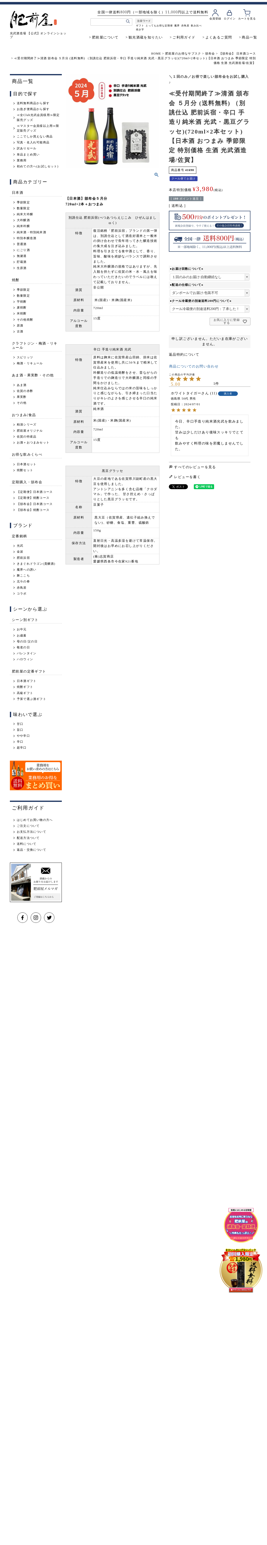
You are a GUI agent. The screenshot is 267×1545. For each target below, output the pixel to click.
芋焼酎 (22, 301)
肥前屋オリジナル (30, 430)
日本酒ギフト (26, 681)
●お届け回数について (187, 268)
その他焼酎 (25, 319)
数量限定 (23, 208)
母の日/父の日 (27, 641)
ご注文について (28, 826)
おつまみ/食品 (24, 414)
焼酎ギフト (25, 687)
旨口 (20, 730)
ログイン (229, 18)
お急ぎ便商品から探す (33, 109)
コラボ (22, 593)
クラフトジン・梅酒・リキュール (35, 345)
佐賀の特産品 (26, 436)
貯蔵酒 (22, 262)
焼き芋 (139, 29)
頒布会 (210, 53)
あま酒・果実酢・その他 (33, 375)
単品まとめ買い (28, 154)
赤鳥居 (185, 25)
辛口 (20, 741)
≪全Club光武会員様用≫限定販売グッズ (38, 117)
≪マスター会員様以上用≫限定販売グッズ (38, 128)
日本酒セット (26, 464)
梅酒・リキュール (30, 363)
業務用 (22, 160)
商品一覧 (249, 37)
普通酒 (22, 244)
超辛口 (22, 747)
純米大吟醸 (25, 214)
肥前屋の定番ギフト (29, 671)
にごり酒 (23, 250)
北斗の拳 (23, 581)
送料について (26, 844)
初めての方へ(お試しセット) (38, 166)
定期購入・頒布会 (27, 482)
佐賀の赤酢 (25, 391)
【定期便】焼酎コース (33, 498)
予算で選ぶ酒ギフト (31, 699)
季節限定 (23, 202)
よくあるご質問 (218, 37)
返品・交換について (31, 849)
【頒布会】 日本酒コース (237, 53)
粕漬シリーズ (26, 424)
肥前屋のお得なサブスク (183, 53)
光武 (20, 545)
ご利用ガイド (184, 37)
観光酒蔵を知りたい (146, 37)
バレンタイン (26, 653)
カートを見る (247, 18)
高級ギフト (25, 693)
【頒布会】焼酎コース (33, 510)
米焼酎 (22, 313)
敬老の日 (23, 647)
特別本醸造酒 (26, 238)
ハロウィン (25, 659)
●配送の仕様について (187, 285)
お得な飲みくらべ (27, 454)
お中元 (22, 629)
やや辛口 (23, 735)
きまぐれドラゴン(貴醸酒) (36, 563)
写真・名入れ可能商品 (33, 142)
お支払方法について (31, 831)
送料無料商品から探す (33, 103)
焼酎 (16, 279)
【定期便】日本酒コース (35, 492)
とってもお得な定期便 (158, 25)
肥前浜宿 (23, 558)
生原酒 (22, 268)
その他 (22, 403)
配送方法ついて (28, 838)
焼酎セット (25, 470)
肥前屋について (105, 37)
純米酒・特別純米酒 (31, 232)
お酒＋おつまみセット (33, 442)
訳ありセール (26, 148)
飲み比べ (195, 25)
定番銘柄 (19, 536)
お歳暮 (22, 635)
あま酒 (22, 385)
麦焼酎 (22, 307)
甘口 (20, 724)
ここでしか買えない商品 (35, 136)
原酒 (20, 325)
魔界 (176, 25)
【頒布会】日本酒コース (35, 504)
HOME (156, 53)
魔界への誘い (26, 569)
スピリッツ (25, 357)
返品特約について (184, 354)
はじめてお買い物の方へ (35, 820)
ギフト (139, 25)
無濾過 (22, 256)
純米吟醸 (23, 226)
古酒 (20, 331)
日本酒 (17, 192)
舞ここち (23, 575)
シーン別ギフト (25, 619)
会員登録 (215, 18)
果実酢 (22, 397)
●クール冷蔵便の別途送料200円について (201, 301)
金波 (20, 551)
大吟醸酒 (23, 220)
